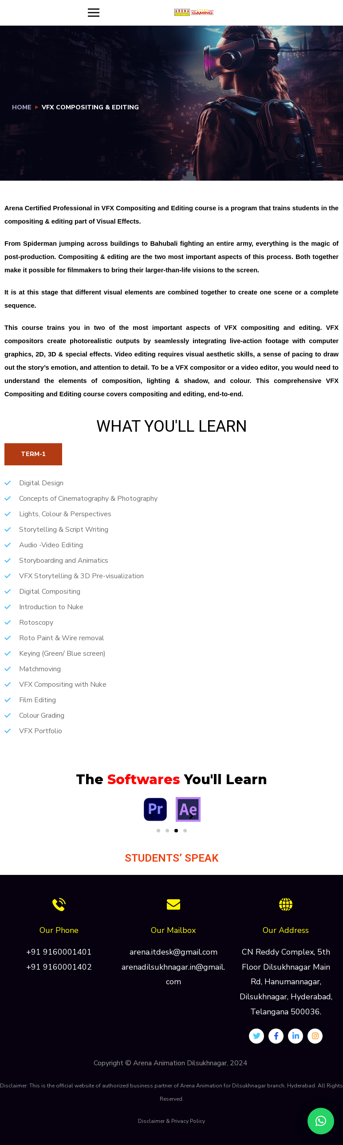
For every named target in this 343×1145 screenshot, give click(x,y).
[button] (158, 830)
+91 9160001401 (59, 952)
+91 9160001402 (59, 967)
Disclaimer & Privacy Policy (171, 1121)
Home (22, 107)
